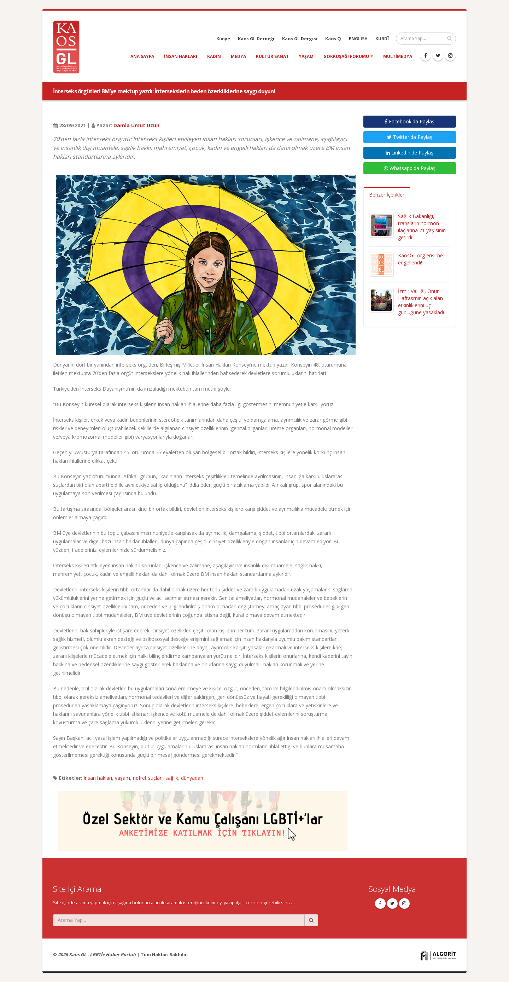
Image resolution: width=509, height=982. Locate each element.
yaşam (306, 56)
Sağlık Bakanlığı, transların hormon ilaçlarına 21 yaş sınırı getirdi (422, 227)
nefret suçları (148, 778)
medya (238, 56)
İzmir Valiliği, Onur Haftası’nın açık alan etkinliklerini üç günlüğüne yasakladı (421, 302)
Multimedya (397, 56)
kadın (214, 56)
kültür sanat (272, 56)
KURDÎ (382, 39)
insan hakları (180, 56)
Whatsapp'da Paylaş (409, 168)
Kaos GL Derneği (256, 39)
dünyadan (192, 778)
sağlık (171, 778)
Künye (223, 39)
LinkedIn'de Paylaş (409, 152)
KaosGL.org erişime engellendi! (420, 259)
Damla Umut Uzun (136, 125)
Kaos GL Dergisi (299, 39)
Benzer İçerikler (386, 194)
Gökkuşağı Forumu (346, 56)
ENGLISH (358, 39)
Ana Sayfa (142, 56)
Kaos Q (333, 39)
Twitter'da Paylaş (409, 137)
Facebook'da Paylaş (409, 121)
